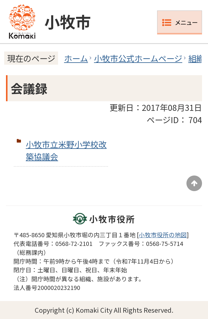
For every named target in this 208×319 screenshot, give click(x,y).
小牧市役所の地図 (163, 234)
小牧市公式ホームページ (138, 58)
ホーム (76, 58)
